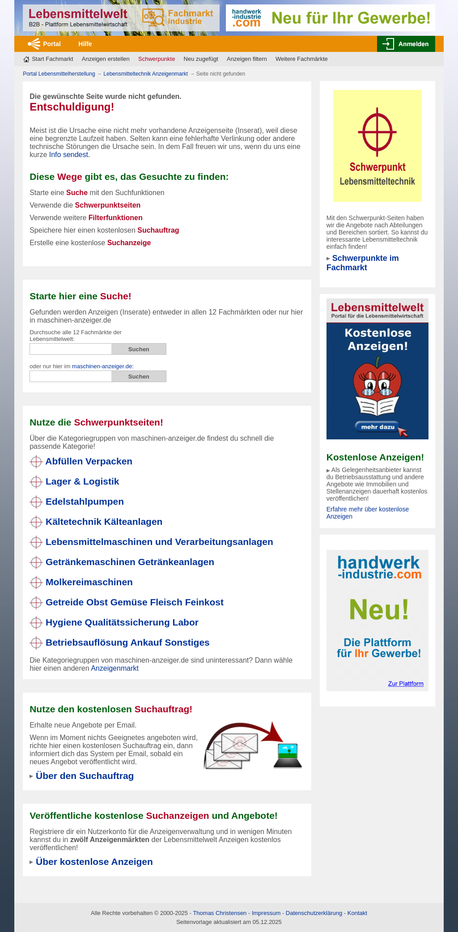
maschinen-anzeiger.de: (103, 366)
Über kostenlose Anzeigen (94, 861)
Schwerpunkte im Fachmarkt (363, 263)
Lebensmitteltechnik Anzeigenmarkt (145, 74)
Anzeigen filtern (247, 58)
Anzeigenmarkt (115, 668)
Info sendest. (69, 154)
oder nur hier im (82, 366)
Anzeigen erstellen (106, 58)
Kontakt (357, 913)
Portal (52, 43)
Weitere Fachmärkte (302, 58)
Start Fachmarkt (52, 58)
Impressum (266, 913)
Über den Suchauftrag (85, 775)
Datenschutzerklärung (314, 913)
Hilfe (85, 43)
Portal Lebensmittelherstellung (59, 74)
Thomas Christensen (219, 913)
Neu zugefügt (201, 58)
